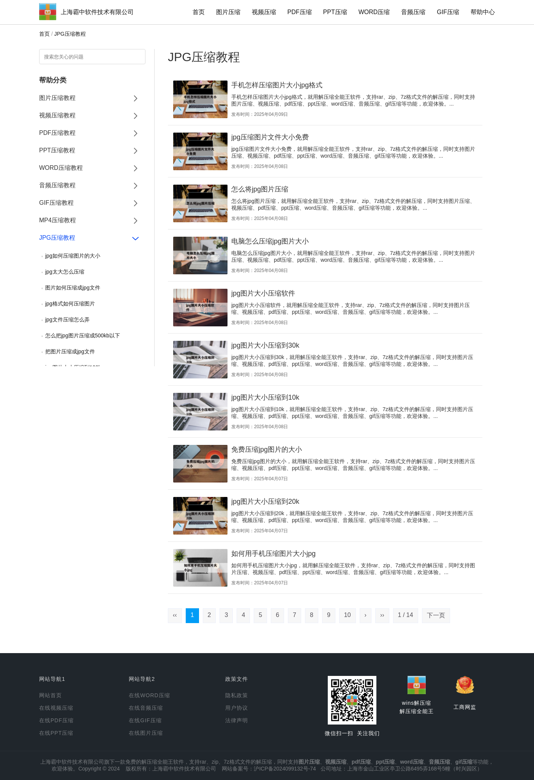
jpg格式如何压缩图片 (70, 304)
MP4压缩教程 (57, 220)
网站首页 (50, 695)
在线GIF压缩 (145, 720)
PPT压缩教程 (57, 150)
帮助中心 (483, 12)
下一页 (436, 615)
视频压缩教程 (57, 115)
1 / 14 (405, 615)
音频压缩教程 (57, 185)
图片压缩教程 (57, 98)
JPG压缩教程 (70, 34)
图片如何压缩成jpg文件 (72, 288)
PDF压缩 (300, 12)
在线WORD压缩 (149, 695)
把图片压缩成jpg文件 (70, 351)
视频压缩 (264, 12)
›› (382, 615)
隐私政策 (236, 695)
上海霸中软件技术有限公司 (97, 12)
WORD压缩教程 (61, 168)
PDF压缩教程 (57, 133)
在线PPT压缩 (56, 733)
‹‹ (175, 615)
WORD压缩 (374, 12)
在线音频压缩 (146, 708)
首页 (199, 12)
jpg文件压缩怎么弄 (67, 319)
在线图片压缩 (146, 733)
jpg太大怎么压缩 (64, 272)
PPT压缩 (335, 12)
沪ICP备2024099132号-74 (285, 769)
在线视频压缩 (56, 708)
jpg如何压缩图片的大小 (72, 256)
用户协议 (236, 708)
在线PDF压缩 (56, 720)
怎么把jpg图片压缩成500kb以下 (82, 335)
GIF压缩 (448, 12)
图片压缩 (228, 12)
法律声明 (236, 720)
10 (347, 615)
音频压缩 (413, 12)
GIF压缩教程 (56, 202)
